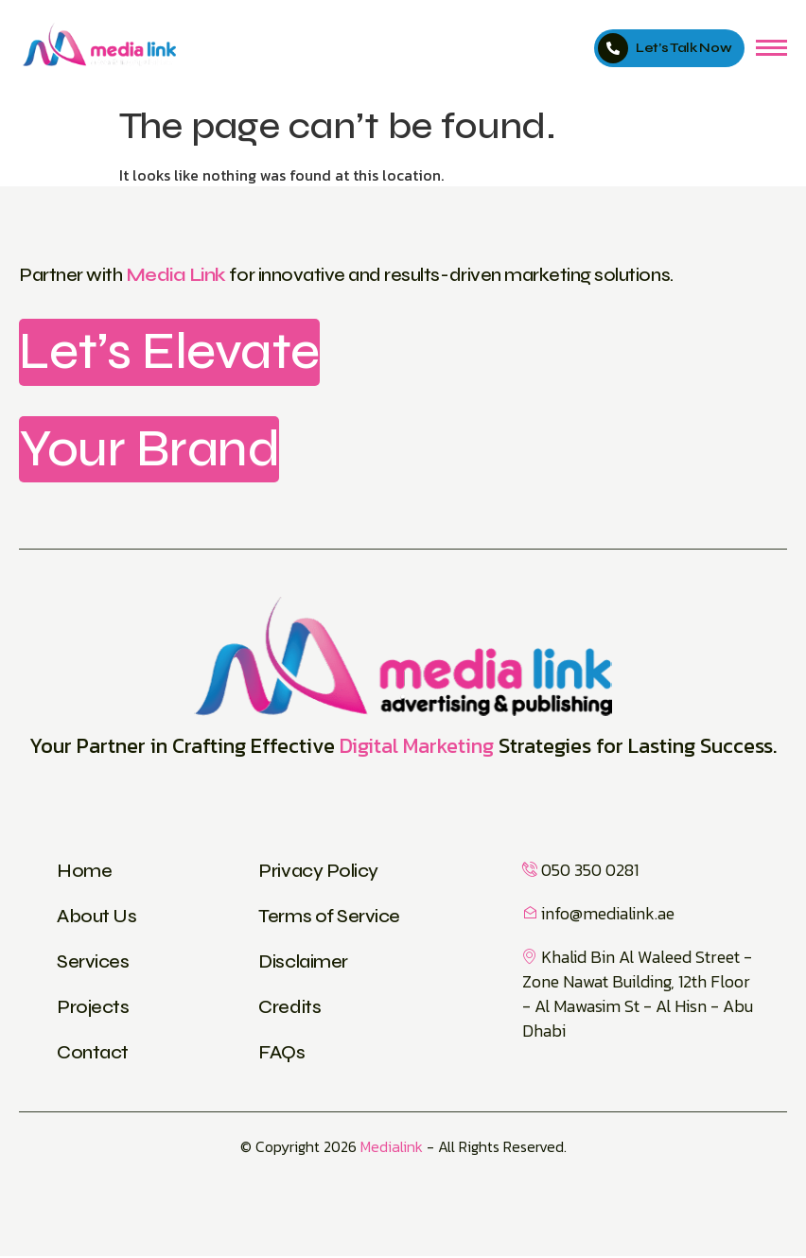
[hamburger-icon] (771, 48)
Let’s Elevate (171, 352)
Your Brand (150, 450)
